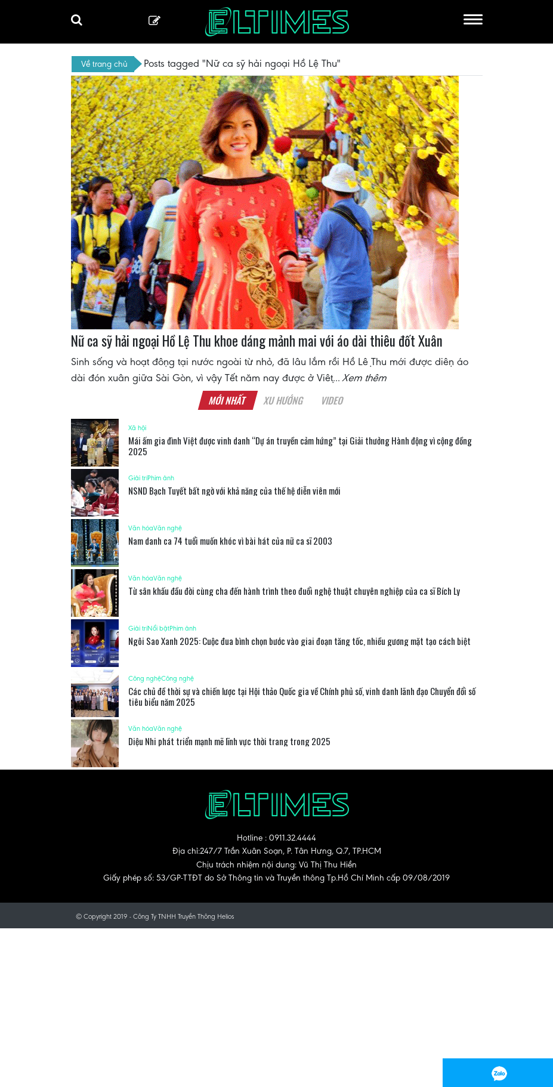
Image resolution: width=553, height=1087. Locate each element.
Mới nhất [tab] (228, 400)
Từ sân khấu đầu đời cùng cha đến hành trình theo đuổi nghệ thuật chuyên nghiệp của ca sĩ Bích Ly (294, 590)
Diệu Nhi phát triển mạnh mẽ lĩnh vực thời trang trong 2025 (229, 741)
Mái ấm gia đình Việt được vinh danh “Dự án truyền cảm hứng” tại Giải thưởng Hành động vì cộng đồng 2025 (300, 446)
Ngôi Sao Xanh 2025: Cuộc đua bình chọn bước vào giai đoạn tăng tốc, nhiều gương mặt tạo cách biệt (299, 640)
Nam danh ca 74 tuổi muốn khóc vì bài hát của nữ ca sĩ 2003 (230, 540)
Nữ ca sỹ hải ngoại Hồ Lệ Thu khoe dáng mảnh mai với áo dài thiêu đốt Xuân (257, 341)
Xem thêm (365, 377)
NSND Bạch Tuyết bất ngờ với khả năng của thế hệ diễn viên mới (234, 490)
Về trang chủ (104, 63)
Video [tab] (332, 400)
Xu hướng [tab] (283, 400)
